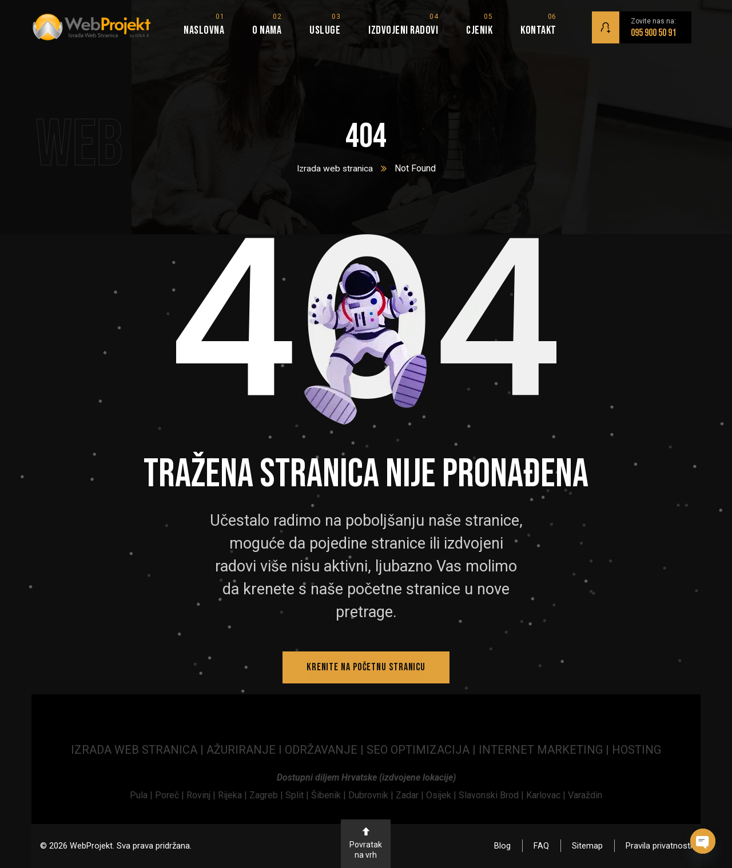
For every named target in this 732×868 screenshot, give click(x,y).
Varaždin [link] (585, 795)
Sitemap (587, 846)
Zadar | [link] (411, 795)
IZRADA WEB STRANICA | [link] (138, 750)
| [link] (607, 750)
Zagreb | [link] (267, 795)
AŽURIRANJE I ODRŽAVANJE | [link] (286, 750)
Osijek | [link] (442, 795)
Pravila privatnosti (659, 846)
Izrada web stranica (335, 168)
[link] (142, 795)
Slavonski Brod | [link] (491, 795)
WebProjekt (91, 846)
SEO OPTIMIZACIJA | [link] (423, 750)
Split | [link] (298, 795)
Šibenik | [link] (329, 795)
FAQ (541, 846)
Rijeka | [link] (233, 795)
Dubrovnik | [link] (372, 795)
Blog (502, 846)
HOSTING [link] (636, 750)
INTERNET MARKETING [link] (541, 750)
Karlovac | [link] (545, 795)
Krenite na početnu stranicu (366, 667)
